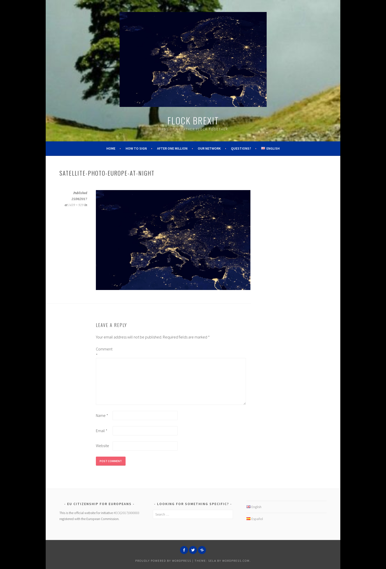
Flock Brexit (193, 120)
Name (102, 415)
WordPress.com (236, 561)
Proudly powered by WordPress (163, 561)
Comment (104, 351)
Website (102, 445)
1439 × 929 (76, 205)
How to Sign (136, 148)
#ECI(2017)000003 (126, 513)
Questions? (241, 148)
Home (110, 148)
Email (101, 430)
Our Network (209, 148)
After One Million (172, 148)
